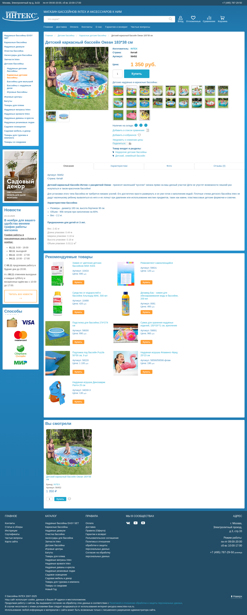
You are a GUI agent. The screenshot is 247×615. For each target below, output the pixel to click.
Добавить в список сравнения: (129, 130)
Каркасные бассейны (15, 42)
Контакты (87, 27)
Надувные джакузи (14, 46)
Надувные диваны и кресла (19, 118)
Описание (68, 166)
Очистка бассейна (13, 51)
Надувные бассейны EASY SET (18, 36)
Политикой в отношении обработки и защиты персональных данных (146, 603)
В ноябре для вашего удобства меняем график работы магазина (19, 225)
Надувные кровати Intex (17, 114)
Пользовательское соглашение (102, 538)
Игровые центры (13, 97)
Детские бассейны (14, 63)
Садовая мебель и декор (17, 131)
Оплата (74, 27)
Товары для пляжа (14, 105)
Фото (169, 166)
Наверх (236, 596)
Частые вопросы (140, 27)
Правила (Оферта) (96, 530)
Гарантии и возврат (116, 27)
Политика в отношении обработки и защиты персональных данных (98, 545)
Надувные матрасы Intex (17, 109)
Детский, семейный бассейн (130, 155)
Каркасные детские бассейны (17, 76)
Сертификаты (12, 534)
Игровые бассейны (17, 92)
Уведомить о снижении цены (128, 140)
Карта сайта (11, 541)
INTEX (134, 48)
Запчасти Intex (12, 59)
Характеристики (119, 166)
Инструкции (11, 530)
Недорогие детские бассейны (131, 152)
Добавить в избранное (125, 135)
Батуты (8, 101)
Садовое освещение (15, 126)
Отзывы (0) (219, 166)
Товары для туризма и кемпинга (16, 136)
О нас (99, 27)
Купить (137, 73)
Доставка (61, 27)
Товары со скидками (15, 142)
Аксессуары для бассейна (18, 55)
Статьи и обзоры (14, 527)
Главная (48, 27)
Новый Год (51, 589)
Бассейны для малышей (20, 81)
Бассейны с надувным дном (19, 86)
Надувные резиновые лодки (19, 122)
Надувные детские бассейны (17, 69)
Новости (12, 210)
